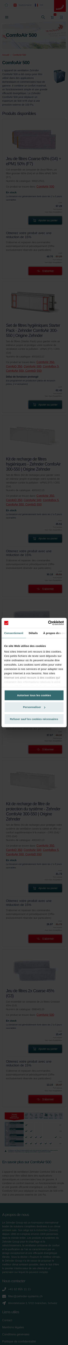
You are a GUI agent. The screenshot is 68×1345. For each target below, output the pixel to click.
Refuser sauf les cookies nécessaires (34, 718)
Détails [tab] (33, 632)
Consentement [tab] (13, 632)
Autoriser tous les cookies (34, 695)
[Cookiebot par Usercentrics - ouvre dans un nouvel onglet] (48, 623)
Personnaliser (34, 707)
